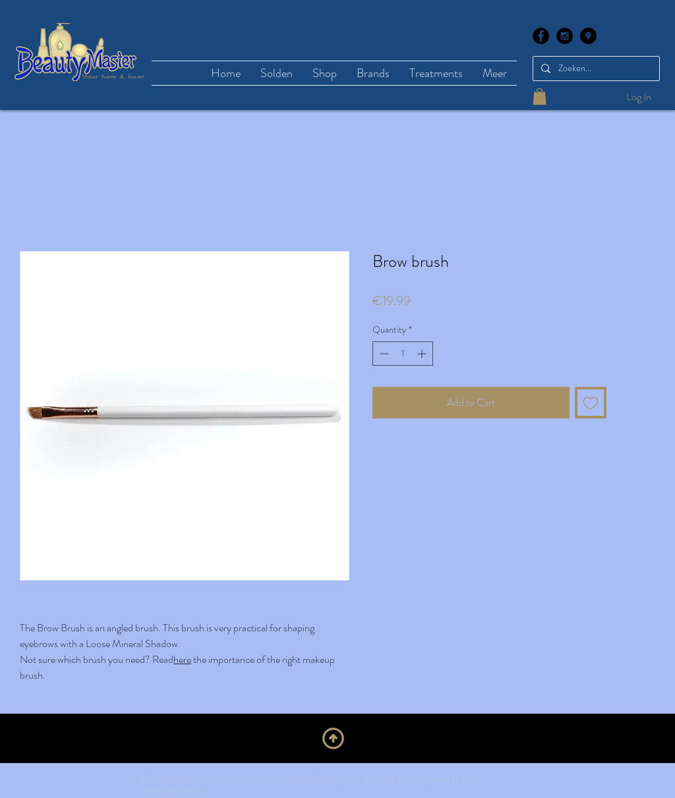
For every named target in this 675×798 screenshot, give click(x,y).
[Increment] (423, 353)
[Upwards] (333, 738)
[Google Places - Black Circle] (588, 36)
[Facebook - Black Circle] (541, 36)
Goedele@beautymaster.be (417, 778)
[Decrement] (382, 353)
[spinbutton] (403, 353)
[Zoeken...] (594, 68)
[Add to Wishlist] (590, 402)
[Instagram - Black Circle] (564, 36)
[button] (539, 96)
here (182, 659)
